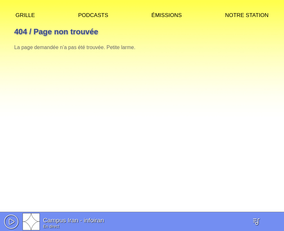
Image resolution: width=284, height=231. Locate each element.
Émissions (166, 14)
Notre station (246, 14)
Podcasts (93, 14)
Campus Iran (60, 220)
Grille (25, 14)
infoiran (94, 220)
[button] (11, 221)
